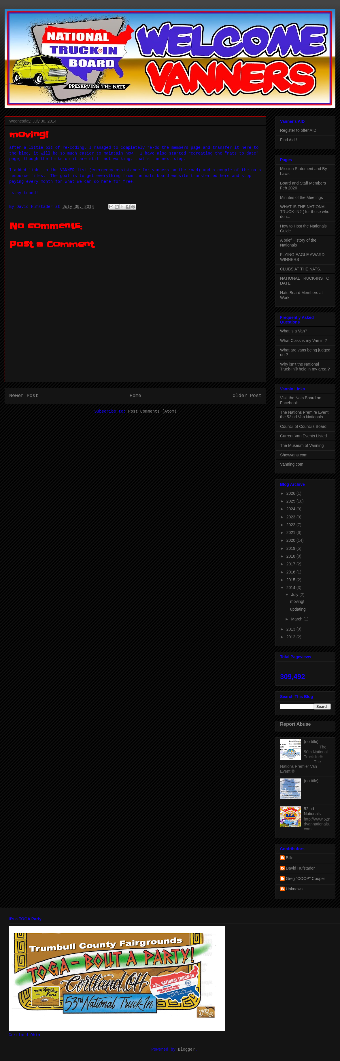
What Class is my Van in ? (303, 340)
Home (135, 395)
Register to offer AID (298, 130)
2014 (291, 587)
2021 (291, 532)
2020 (291, 540)
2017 (291, 564)
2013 (291, 629)
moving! (297, 601)
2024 (291, 509)
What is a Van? (293, 331)
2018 (291, 556)
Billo (289, 857)
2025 (291, 501)
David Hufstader (300, 868)
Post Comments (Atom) (152, 411)
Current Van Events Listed (303, 436)
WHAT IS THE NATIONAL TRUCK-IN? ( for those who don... (304, 211)
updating (298, 609)
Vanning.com (291, 464)
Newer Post (23, 395)
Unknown (294, 889)
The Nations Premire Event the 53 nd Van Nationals (304, 414)
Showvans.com (293, 455)
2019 (291, 548)
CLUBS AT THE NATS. (300, 269)
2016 (291, 572)
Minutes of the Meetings (301, 197)
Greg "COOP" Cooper (305, 878)
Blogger (186, 1049)
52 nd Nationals (312, 811)
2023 (291, 517)
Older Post (247, 395)
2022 (291, 524)
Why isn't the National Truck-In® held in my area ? (305, 366)
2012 (291, 637)
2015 (291, 579)
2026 (291, 493)
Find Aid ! (288, 140)
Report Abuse (295, 724)
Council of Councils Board (303, 426)
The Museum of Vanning (302, 445)
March (297, 619)
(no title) (311, 741)
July (295, 594)
